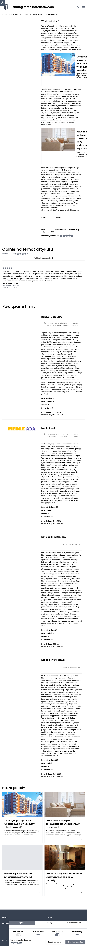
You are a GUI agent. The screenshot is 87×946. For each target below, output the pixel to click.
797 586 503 (62, 437)
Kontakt (48, 917)
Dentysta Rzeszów (51, 316)
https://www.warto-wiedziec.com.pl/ (65, 210)
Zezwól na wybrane (55, 942)
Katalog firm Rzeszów (53, 537)
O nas (5, 917)
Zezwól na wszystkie (75, 942)
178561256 (66, 325)
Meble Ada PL (49, 428)
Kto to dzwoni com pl (53, 659)
